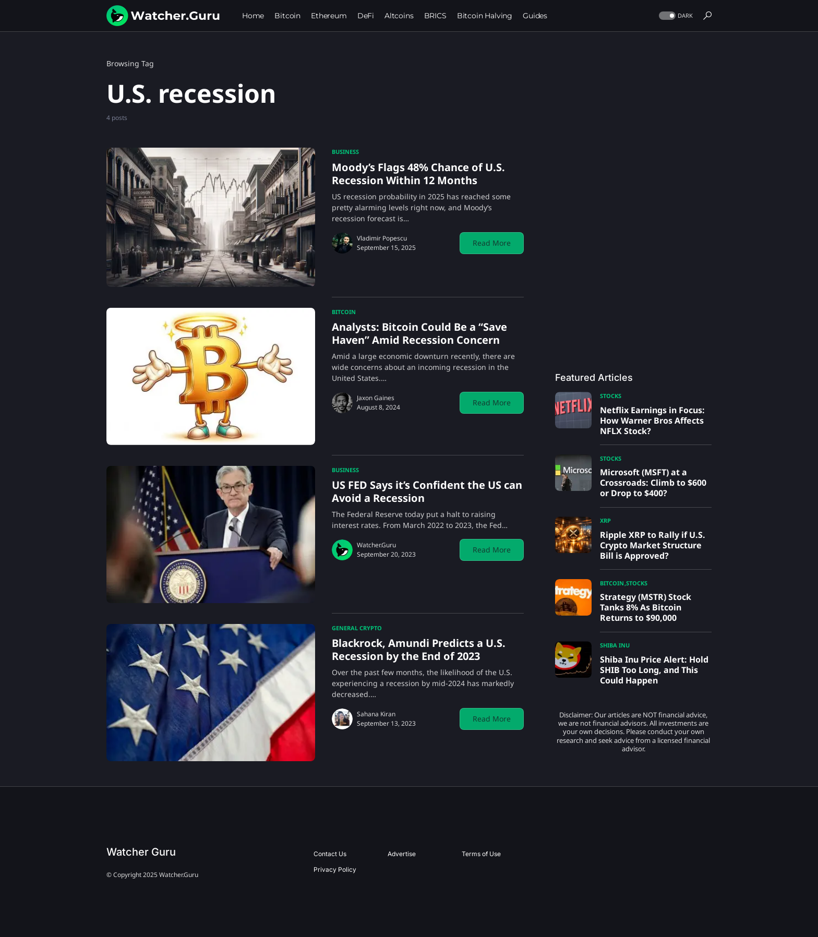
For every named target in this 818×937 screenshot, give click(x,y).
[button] (675, 15)
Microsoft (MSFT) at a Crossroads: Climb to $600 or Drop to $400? (653, 482)
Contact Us (330, 854)
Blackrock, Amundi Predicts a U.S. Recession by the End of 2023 (419, 649)
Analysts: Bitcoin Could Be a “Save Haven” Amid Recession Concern (419, 333)
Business (345, 151)
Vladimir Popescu (382, 238)
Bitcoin (344, 312)
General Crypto (357, 628)
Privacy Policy (335, 869)
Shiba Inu (615, 645)
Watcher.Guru (376, 544)
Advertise (402, 854)
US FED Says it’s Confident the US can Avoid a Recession (427, 491)
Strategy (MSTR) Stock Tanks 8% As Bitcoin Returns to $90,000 (645, 607)
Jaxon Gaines (375, 397)
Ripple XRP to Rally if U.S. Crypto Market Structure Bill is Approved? (652, 545)
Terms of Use (481, 854)
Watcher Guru (141, 852)
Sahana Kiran (376, 714)
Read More (492, 243)
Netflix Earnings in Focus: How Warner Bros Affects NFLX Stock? (652, 420)
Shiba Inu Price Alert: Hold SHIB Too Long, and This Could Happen (654, 670)
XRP (605, 520)
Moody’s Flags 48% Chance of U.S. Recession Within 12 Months (418, 174)
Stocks (610, 396)
